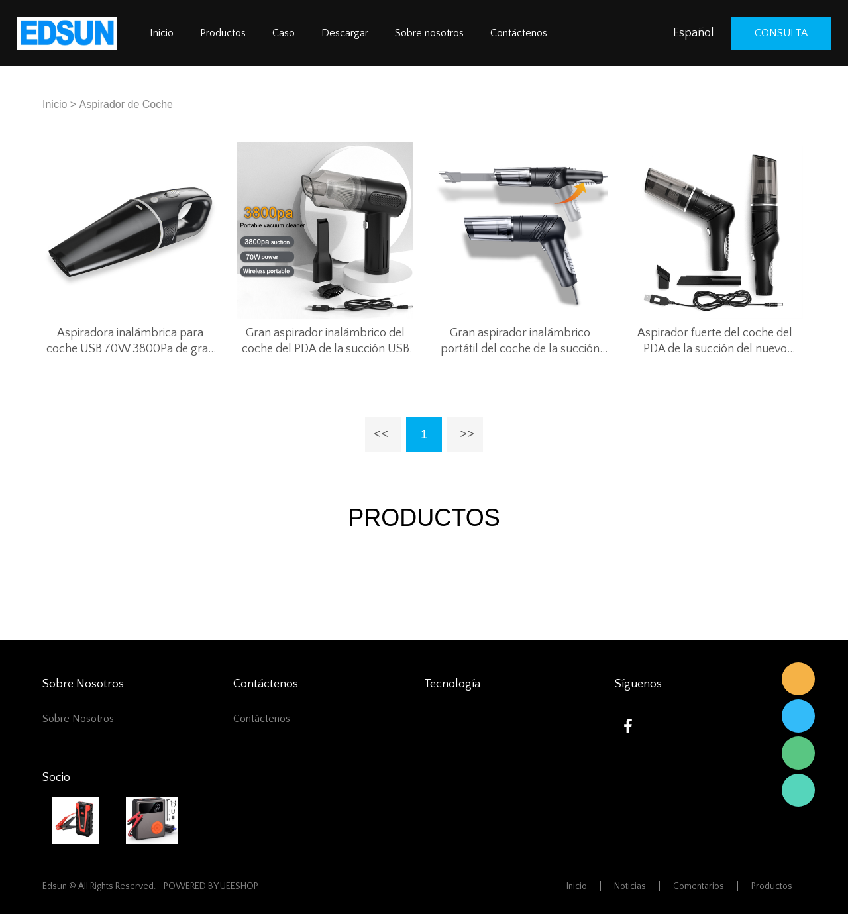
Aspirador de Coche (126, 104)
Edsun (798, 678)
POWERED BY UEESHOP (211, 886)
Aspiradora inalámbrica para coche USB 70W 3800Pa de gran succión (130, 342)
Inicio (162, 33)
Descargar (344, 33)
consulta (781, 33)
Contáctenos (518, 33)
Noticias (630, 886)
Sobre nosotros (429, 33)
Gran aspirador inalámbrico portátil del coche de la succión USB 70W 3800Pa (520, 342)
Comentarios (698, 886)
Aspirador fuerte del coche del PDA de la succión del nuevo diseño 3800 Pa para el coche (714, 342)
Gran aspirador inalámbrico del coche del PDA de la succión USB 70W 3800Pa (325, 342)
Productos (223, 33)
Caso (283, 33)
